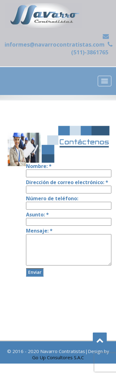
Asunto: (37, 214)
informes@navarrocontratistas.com (55, 44)
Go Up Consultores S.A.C (58, 357)
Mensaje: (39, 230)
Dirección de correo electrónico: (67, 182)
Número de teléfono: (52, 198)
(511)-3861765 (89, 52)
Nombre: (39, 166)
